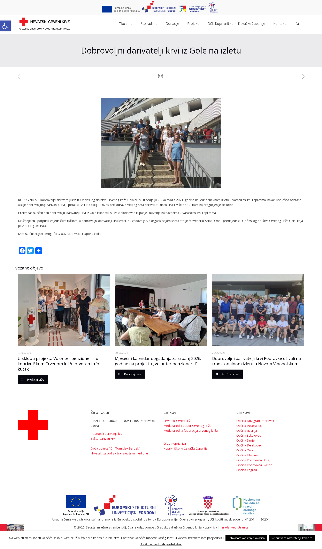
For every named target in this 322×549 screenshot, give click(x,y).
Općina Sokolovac (248, 435)
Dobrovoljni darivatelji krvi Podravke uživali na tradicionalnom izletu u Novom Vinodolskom (256, 361)
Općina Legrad (246, 470)
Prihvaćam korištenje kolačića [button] (246, 538)
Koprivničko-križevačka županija (185, 448)
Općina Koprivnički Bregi (253, 460)
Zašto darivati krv (103, 438)
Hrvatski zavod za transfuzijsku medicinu (119, 453)
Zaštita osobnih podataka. (161, 544)
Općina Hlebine (247, 455)
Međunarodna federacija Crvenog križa (190, 430)
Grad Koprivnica (174, 443)
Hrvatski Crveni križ (177, 421)
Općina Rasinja (246, 430)
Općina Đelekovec (249, 445)
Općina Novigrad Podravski (255, 421)
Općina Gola (244, 450)
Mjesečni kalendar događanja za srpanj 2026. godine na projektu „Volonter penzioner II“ (158, 361)
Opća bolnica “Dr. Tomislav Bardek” (115, 448)
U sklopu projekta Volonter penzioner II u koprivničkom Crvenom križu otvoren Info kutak (58, 364)
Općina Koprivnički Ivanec (254, 465)
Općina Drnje (245, 440)
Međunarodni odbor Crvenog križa (187, 425)
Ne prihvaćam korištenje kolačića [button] (291, 538)
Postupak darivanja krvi (107, 433)
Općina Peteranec (249, 425)
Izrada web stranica (234, 527)
